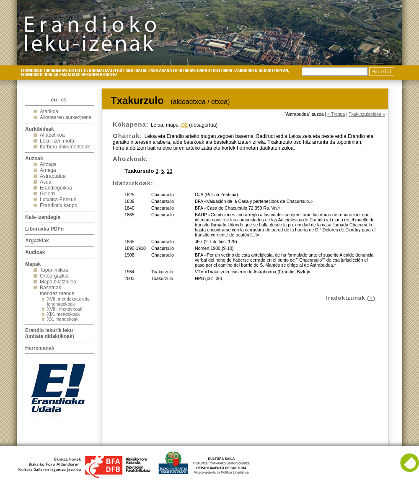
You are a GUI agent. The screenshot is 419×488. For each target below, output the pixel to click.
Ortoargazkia (54, 276)
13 (169, 171)
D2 (184, 125)
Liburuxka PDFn (44, 229)
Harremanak (39, 348)
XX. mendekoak (62, 319)
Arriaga (48, 170)
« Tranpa (336, 114)
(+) (371, 298)
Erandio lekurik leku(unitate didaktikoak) (49, 333)
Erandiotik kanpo (58, 205)
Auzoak (34, 158)
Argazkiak (37, 241)
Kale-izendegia (42, 217)
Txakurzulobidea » (367, 114)
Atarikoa (49, 111)
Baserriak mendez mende (57, 290)
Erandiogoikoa (56, 188)
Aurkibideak (39, 129)
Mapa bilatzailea (58, 282)
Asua (45, 182)
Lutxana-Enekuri (58, 199)
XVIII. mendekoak (64, 308)
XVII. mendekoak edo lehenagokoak (68, 301)
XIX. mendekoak (63, 314)
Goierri (47, 194)
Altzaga (48, 164)
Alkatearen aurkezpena (65, 117)
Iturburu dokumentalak (65, 147)
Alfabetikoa (52, 135)
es (64, 100)
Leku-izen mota (57, 141)
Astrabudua (52, 176)
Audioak (35, 252)
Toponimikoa (54, 270)
